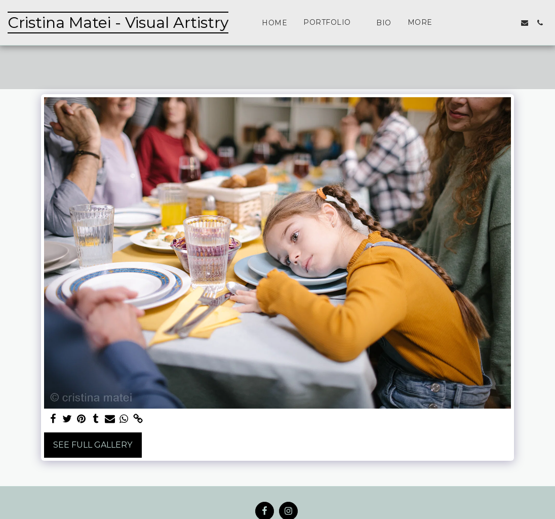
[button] (332, 22)
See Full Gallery (92, 445)
